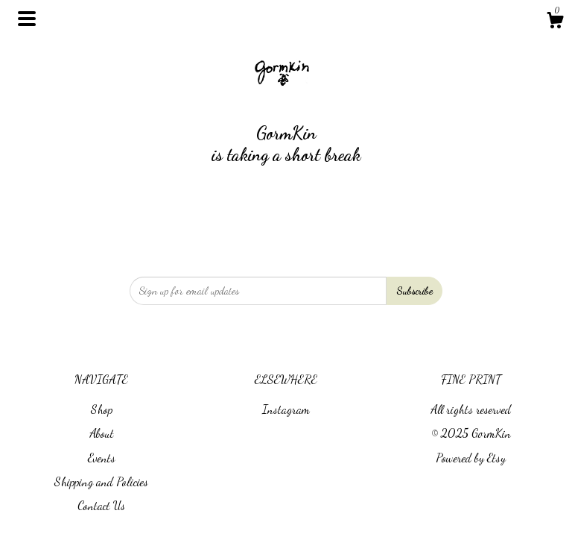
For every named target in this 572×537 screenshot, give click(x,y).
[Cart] (555, 22)
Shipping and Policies (101, 481)
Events (101, 457)
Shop (101, 409)
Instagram (286, 409)
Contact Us (101, 505)
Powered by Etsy (471, 457)
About (101, 433)
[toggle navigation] (27, 18)
